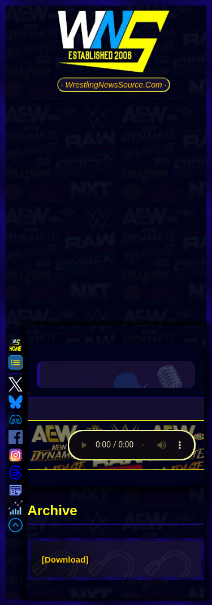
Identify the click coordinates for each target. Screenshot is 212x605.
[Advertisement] (106, 207)
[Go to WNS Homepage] (113, 43)
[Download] (65, 559)
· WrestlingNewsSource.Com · (114, 84)
